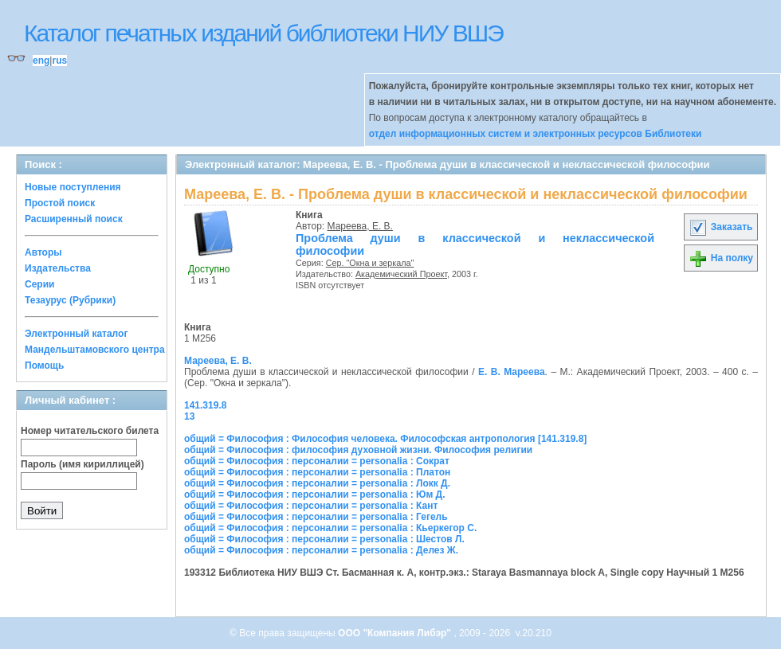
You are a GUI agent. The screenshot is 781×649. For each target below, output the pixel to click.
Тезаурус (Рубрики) (70, 300)
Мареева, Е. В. (360, 226)
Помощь (44, 365)
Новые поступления (73, 187)
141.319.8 (205, 405)
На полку (721, 258)
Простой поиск (60, 203)
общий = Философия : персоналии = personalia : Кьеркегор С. (330, 528)
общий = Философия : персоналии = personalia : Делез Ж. (321, 550)
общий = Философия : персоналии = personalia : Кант (311, 505)
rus (59, 60)
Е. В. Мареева (511, 371)
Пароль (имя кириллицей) (82, 464)
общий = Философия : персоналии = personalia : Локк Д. (317, 483)
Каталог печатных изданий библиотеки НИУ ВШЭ (263, 33)
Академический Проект (401, 274)
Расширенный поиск (74, 219)
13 (189, 416)
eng (41, 60)
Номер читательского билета (90, 430)
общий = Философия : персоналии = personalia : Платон (317, 472)
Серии (39, 284)
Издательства (58, 268)
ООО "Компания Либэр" (395, 633)
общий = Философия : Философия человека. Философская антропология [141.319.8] (385, 438)
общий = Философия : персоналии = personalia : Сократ (316, 461)
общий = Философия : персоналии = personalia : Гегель (316, 516)
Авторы (43, 252)
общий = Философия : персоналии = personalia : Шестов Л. (324, 539)
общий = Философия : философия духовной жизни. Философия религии (358, 449)
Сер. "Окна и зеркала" (370, 263)
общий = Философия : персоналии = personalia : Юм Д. (314, 494)
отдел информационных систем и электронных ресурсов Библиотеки (535, 133)
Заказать (720, 227)
